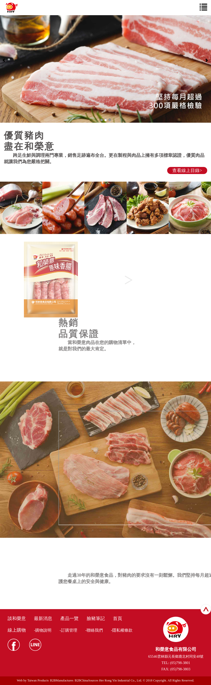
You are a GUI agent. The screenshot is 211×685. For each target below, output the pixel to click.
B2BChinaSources (86, 680)
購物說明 (43, 630)
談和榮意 (17, 618)
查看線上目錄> (187, 170)
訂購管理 (69, 630)
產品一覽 (69, 618)
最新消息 (43, 618)
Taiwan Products (38, 680)
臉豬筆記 (96, 618)
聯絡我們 (95, 630)
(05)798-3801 (180, 663)
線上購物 (17, 630)
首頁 (117, 618)
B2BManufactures (61, 680)
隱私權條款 (122, 630)
